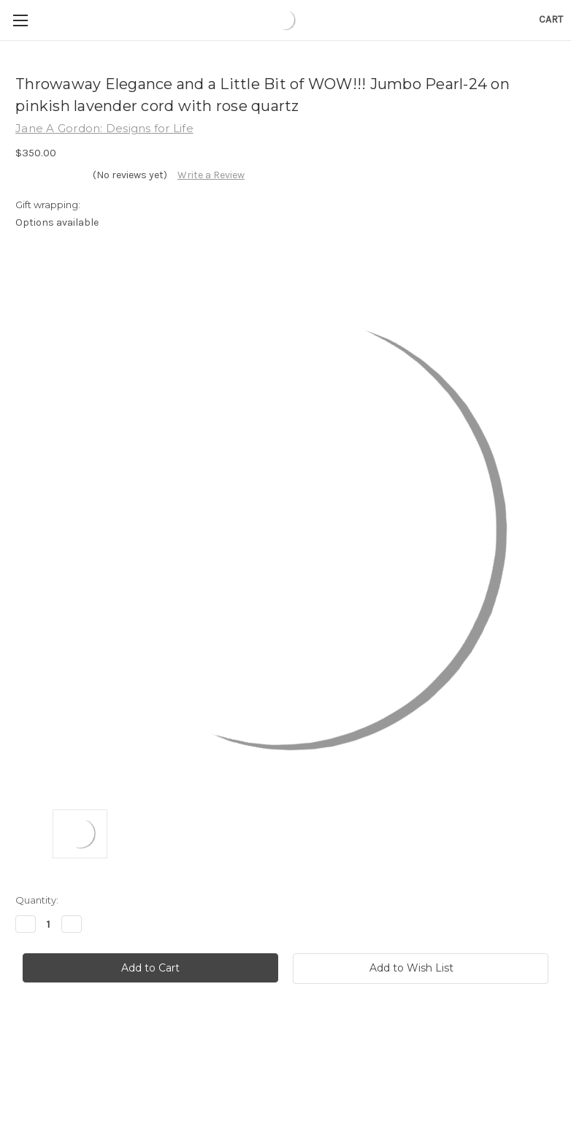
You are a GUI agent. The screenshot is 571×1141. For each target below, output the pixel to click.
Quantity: (36, 900)
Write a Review (211, 175)
